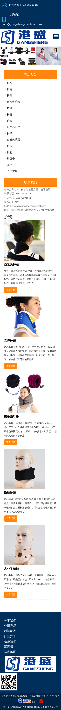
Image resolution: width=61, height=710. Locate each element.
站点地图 (10, 652)
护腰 (9, 133)
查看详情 (10, 290)
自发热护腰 (13, 139)
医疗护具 (12, 171)
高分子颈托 (11, 569)
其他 (9, 165)
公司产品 (10, 626)
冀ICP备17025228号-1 (48, 695)
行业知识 (10, 636)
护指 (9, 146)
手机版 (34, 702)
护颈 (9, 95)
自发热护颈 (13, 101)
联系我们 (10, 641)
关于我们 (10, 620)
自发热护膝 (13, 127)
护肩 (9, 89)
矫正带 (11, 158)
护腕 (9, 114)
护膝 (9, 120)
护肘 (9, 152)
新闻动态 (10, 631)
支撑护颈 (10, 340)
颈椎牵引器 (11, 416)
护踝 (9, 83)
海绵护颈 (10, 492)
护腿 (9, 108)
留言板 (8, 646)
